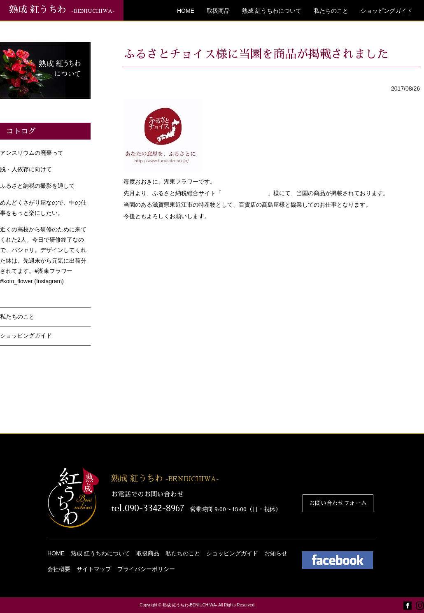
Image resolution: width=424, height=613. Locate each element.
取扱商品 (218, 10)
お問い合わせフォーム (338, 503)
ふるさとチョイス (244, 193)
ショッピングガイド (386, 10)
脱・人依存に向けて (26, 169)
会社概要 (58, 569)
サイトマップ (94, 569)
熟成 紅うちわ (62, 9)
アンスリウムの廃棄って (31, 152)
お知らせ (275, 553)
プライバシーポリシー (146, 569)
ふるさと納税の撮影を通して (37, 185)
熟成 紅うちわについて (271, 10)
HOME (185, 10)
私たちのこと (331, 10)
